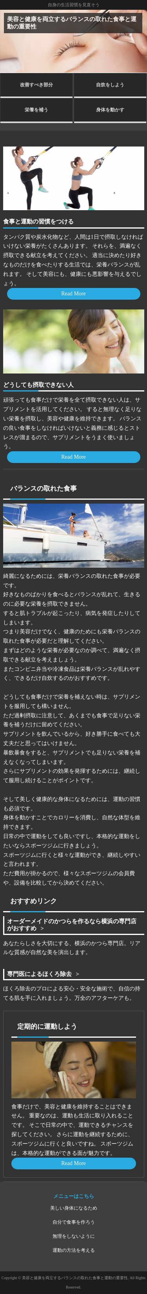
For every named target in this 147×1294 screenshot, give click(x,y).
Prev (10, 41)
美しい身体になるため (73, 1208)
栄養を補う (36, 110)
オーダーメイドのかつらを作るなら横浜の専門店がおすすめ (71, 924)
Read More (73, 294)
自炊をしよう (110, 85)
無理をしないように (74, 1236)
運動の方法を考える (74, 1250)
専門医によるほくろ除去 (39, 973)
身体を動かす (110, 110)
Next (137, 41)
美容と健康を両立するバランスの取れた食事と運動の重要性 (71, 22)
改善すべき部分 (36, 85)
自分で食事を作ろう (74, 1222)
